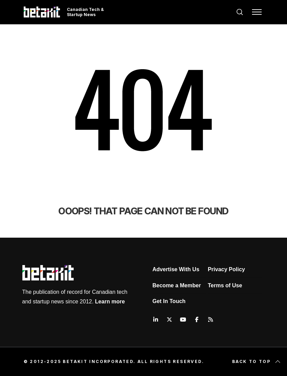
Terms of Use (225, 285)
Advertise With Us (176, 269)
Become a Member (177, 285)
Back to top (257, 361)
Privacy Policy (226, 269)
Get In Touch (169, 301)
